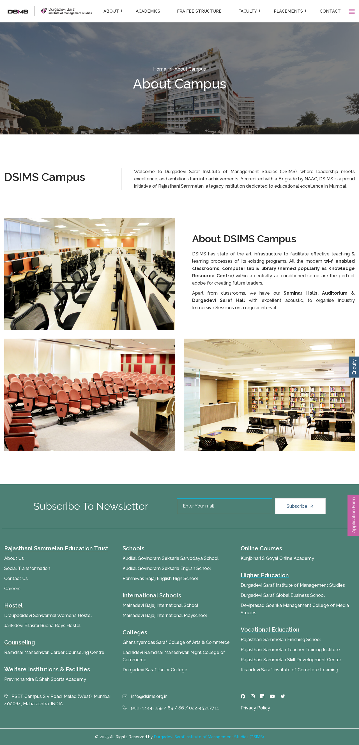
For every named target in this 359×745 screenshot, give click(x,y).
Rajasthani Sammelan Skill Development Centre (291, 659)
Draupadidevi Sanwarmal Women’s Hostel (48, 615)
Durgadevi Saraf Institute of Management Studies (293, 585)
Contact (330, 11)
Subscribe (301, 506)
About (111, 11)
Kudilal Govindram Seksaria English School (167, 568)
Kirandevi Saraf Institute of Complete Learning (289, 669)
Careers (12, 588)
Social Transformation (27, 568)
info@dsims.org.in (145, 696)
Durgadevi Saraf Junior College (155, 669)
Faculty (247, 11)
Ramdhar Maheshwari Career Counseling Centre (54, 652)
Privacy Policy (255, 708)
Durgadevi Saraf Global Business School (283, 595)
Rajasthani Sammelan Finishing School (281, 639)
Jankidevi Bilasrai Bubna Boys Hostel (42, 625)
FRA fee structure (199, 11)
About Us (14, 558)
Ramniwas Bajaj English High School (160, 578)
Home (159, 69)
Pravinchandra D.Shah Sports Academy (45, 679)
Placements (288, 11)
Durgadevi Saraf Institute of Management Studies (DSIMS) (209, 737)
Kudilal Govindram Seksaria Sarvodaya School (170, 558)
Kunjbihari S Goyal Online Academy (277, 558)
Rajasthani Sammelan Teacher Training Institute (290, 649)
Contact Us (16, 578)
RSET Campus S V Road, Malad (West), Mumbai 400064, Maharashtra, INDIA (57, 700)
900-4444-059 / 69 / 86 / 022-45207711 (171, 708)
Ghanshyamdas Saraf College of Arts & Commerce (176, 642)
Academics (148, 11)
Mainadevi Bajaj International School (160, 605)
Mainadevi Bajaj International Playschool (165, 615)
